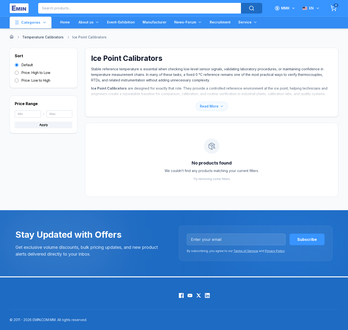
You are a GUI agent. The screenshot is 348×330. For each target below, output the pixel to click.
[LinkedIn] (207, 295)
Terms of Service (245, 251)
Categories (30, 22)
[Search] (251, 8)
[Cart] (333, 8)
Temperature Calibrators (43, 37)
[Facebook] (181, 295)
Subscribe (307, 239)
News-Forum (188, 22)
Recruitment (220, 22)
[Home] (12, 37)
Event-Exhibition (121, 22)
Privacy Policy (274, 251)
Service (247, 22)
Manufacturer (155, 22)
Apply (43, 125)
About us (89, 22)
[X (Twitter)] (198, 295)
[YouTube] (190, 295)
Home (65, 22)
